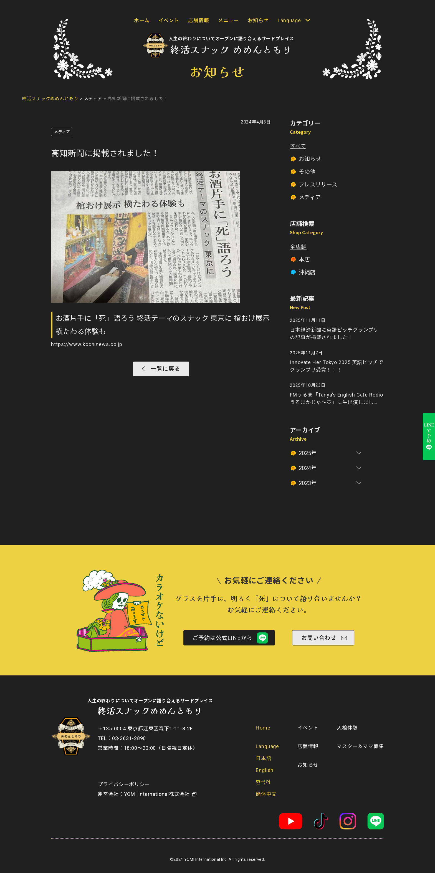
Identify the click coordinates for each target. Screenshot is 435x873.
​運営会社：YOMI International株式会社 (144, 794)
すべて (298, 146)
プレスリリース (318, 184)
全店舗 (298, 246)
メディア (62, 132)
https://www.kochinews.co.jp (86, 344)
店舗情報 (198, 20)
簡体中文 (266, 794)
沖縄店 (307, 272)
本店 (304, 259)
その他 (307, 171)
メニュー (228, 20)
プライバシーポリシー (124, 784)
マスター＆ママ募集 (360, 746)
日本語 (264, 758)
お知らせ (258, 20)
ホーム (142, 20)
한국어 (263, 782)
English (265, 770)
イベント (168, 20)
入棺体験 (347, 728)
